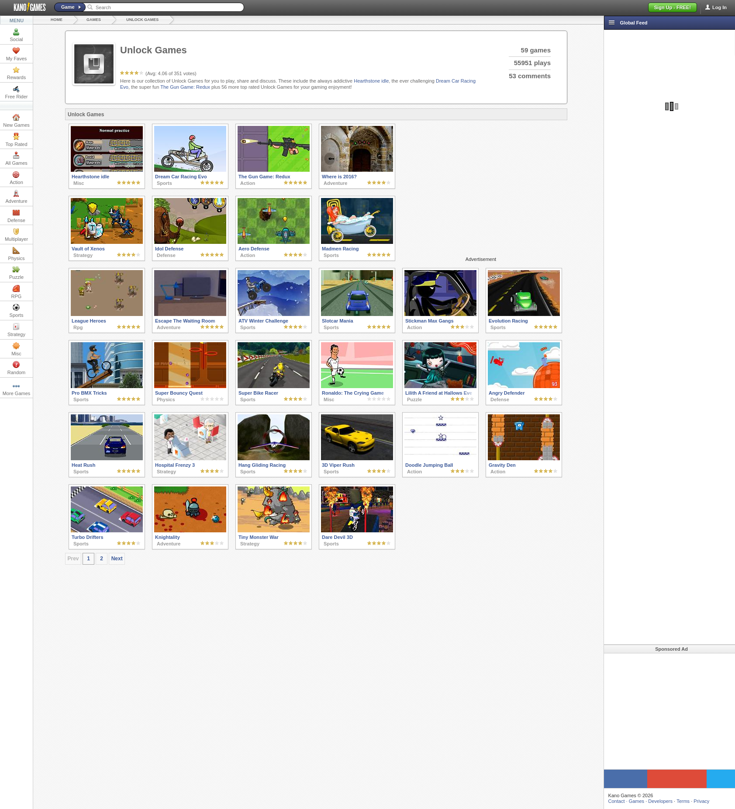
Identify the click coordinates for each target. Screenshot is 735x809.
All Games (16, 159)
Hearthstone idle (371, 80)
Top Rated (16, 140)
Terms (679, 801)
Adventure (16, 197)
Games (93, 19)
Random (16, 368)
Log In (719, 7)
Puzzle (16, 273)
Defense (16, 216)
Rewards (16, 73)
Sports (17, 311)
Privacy (697, 801)
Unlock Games (142, 19)
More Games (17, 389)
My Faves (16, 54)
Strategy (16, 330)
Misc (16, 349)
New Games (16, 121)
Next (117, 559)
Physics (16, 254)
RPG (16, 292)
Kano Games (26, 7)
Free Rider (16, 92)
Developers (656, 801)
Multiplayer (16, 235)
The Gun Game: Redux (185, 87)
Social (16, 35)
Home (56, 19)
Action (16, 178)
